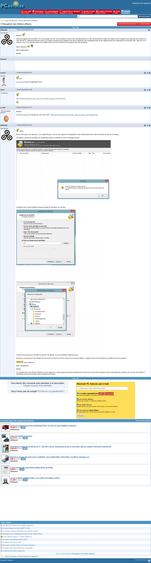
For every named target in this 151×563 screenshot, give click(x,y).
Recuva (26, 115)
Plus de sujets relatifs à (75, 554)
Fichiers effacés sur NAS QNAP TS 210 (16, 528)
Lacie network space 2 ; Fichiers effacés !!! (17, 537)
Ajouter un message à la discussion (134, 24)
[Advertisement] (75, 504)
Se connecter (146, 3)
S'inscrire (135, 3)
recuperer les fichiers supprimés (14, 551)
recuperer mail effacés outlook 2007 (15, 539)
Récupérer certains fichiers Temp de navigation (19, 545)
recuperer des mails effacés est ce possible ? (18, 548)
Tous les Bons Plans (143, 421)
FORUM (126, 12)
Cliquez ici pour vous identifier (37, 385)
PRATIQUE (38, 12)
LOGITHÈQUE (51, 12)
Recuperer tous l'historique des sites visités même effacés (22, 534)
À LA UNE (26, 12)
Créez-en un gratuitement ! (52, 391)
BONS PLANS (88, 12)
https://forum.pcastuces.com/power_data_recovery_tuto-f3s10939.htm (74, 115)
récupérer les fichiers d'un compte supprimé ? (18, 525)
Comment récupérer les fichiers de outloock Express (20, 531)
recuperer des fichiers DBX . (12, 542)
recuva (22, 82)
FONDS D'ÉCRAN (104, 12)
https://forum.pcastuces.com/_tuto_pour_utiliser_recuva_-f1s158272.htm (40, 98)
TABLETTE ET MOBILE (70, 12)
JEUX (116, 12)
